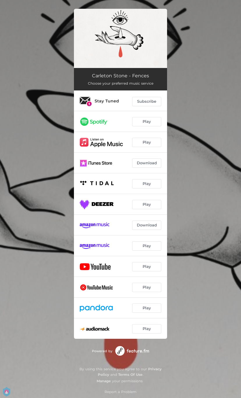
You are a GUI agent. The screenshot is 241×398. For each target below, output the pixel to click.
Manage (104, 381)
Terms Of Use (130, 374)
